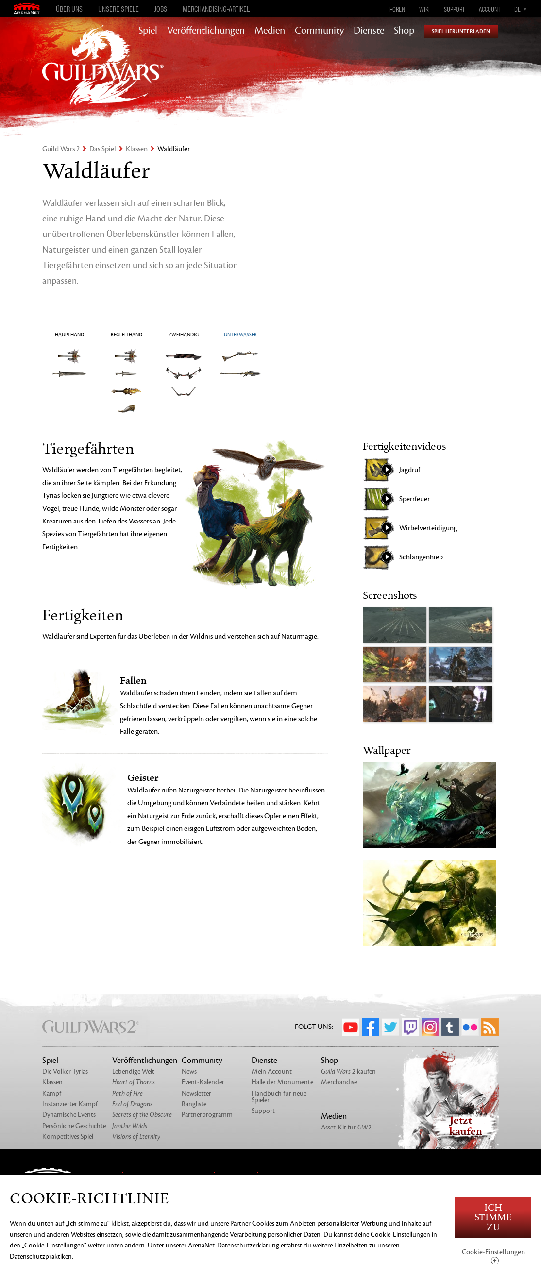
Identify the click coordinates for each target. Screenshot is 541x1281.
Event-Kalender (203, 1082)
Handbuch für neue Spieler (279, 1096)
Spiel (147, 30)
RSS (490, 1027)
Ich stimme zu (493, 1217)
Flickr (470, 1027)
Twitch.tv (410, 1027)
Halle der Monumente (282, 1082)
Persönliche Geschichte (74, 1126)
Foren (397, 9)
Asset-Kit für (346, 1127)
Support (454, 9)
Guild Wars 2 (61, 149)
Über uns (69, 9)
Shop (404, 30)
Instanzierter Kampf (70, 1104)
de (517, 9)
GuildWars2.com (103, 75)
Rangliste (194, 1104)
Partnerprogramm (207, 1115)
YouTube (350, 1027)
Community (319, 30)
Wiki (424, 9)
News (189, 1071)
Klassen (137, 149)
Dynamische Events (69, 1115)
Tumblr (450, 1027)
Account (489, 9)
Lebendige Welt (133, 1071)
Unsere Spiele (118, 9)
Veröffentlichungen (206, 30)
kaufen (348, 1071)
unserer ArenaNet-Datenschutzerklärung (222, 1245)
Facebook (370, 1027)
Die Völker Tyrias (65, 1071)
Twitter (390, 1027)
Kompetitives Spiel (67, 1136)
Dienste (369, 30)
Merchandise (339, 1082)
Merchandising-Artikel (216, 9)
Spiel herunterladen (461, 31)
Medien (269, 30)
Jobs (160, 9)
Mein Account (272, 1071)
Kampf (51, 1093)
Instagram (430, 1027)
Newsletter (196, 1093)
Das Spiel (102, 149)
